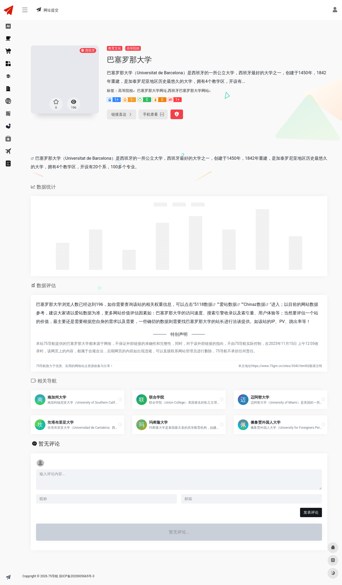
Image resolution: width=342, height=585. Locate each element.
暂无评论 (49, 443)
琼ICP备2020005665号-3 (76, 576)
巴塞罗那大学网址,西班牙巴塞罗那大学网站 (173, 90)
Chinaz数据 (254, 304)
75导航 (53, 576)
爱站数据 (228, 304)
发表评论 (311, 512)
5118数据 (203, 304)
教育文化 (114, 48)
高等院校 (133, 48)
